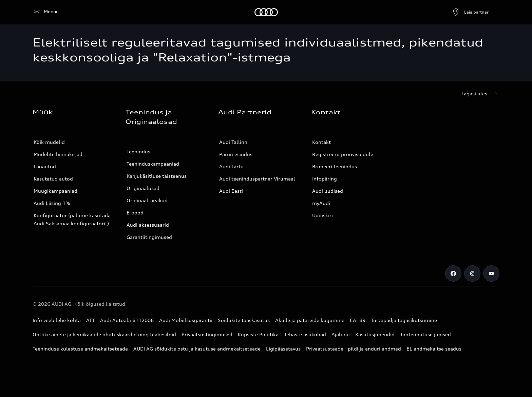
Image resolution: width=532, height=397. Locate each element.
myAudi (321, 203)
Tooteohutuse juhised (425, 334)
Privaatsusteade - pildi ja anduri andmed (353, 349)
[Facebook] (453, 273)
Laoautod (45, 166)
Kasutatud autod (53, 179)
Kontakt (321, 142)
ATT (90, 320)
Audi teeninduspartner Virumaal (257, 179)
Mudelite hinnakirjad (58, 154)
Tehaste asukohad (305, 334)
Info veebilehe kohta (57, 320)
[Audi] (44, 12)
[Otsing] (491, 12)
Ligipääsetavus (283, 349)
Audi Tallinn (233, 142)
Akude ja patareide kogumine (309, 320)
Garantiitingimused (149, 237)
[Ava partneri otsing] (454, 12)
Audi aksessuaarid (148, 225)
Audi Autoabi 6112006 (127, 320)
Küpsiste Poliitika (258, 334)
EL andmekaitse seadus (433, 349)
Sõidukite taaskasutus (244, 320)
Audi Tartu (231, 166)
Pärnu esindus (235, 154)
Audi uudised (327, 191)
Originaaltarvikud (147, 200)
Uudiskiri (322, 215)
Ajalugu (340, 334)
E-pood (135, 212)
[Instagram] (472, 273)
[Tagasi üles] (480, 94)
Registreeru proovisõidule (342, 154)
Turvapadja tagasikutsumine (404, 320)
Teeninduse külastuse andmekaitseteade (80, 349)
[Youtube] (491, 273)
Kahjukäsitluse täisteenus (157, 176)
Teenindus (138, 151)
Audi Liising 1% (52, 203)
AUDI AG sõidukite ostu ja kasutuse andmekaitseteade (197, 349)
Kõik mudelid (49, 142)
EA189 (357, 320)
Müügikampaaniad (55, 191)
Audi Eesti (231, 191)
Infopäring (324, 179)
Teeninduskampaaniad (153, 164)
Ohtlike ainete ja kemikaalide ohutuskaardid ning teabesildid (104, 334)
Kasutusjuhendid (375, 334)
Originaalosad (143, 188)
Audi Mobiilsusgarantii (185, 320)
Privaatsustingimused (207, 334)
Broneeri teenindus (334, 166)
